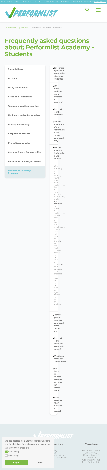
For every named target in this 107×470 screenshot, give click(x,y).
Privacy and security (19, 125)
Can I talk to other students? (56, 112)
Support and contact (19, 134)
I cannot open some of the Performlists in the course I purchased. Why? (56, 131)
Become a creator (91, 451)
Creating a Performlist (20, 97)
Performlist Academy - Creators (24, 162)
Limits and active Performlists (24, 115)
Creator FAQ (91, 453)
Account (12, 79)
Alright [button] (16, 462)
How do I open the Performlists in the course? (56, 153)
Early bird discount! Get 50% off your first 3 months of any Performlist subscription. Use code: (53, 2)
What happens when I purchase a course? (56, 404)
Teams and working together (23, 106)
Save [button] (40, 462)
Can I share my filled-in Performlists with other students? (56, 73)
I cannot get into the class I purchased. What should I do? (56, 323)
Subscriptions (15, 69)
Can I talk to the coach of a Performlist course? (56, 344)
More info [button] (24, 448)
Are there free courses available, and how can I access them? (56, 380)
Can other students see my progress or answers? (56, 94)
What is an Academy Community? (56, 359)
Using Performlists (18, 88)
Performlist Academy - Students (20, 172)
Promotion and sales (19, 143)
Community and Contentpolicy (24, 152)
